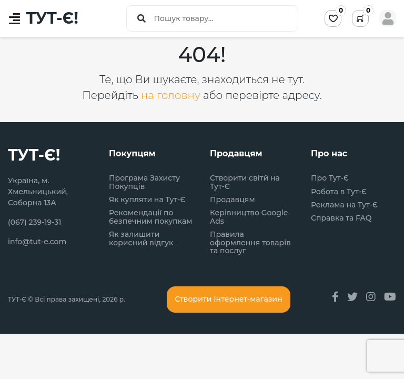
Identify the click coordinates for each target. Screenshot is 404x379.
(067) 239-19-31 (35, 222)
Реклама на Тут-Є (344, 205)
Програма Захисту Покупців (144, 182)
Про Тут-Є (330, 178)
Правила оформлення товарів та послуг (250, 243)
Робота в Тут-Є (339, 192)
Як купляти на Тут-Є (147, 200)
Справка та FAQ (341, 218)
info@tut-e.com (37, 241)
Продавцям (232, 200)
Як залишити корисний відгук (141, 239)
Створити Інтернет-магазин (228, 299)
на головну (172, 95)
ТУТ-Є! (52, 18)
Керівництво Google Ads (249, 217)
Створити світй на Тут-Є (245, 182)
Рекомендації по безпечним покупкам (150, 217)
